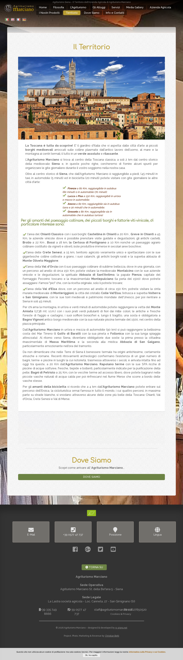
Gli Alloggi (99, 7)
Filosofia (58, 7)
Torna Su (94, 567)
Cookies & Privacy (120, 613)
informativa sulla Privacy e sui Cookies (147, 652)
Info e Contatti (115, 12)
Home (43, 7)
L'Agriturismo (78, 7)
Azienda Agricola (160, 7)
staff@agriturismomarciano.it (113, 609)
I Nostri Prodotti (49, 12)
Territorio (72, 12)
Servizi (116, 7)
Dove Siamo (91, 12)
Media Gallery (135, 7)
